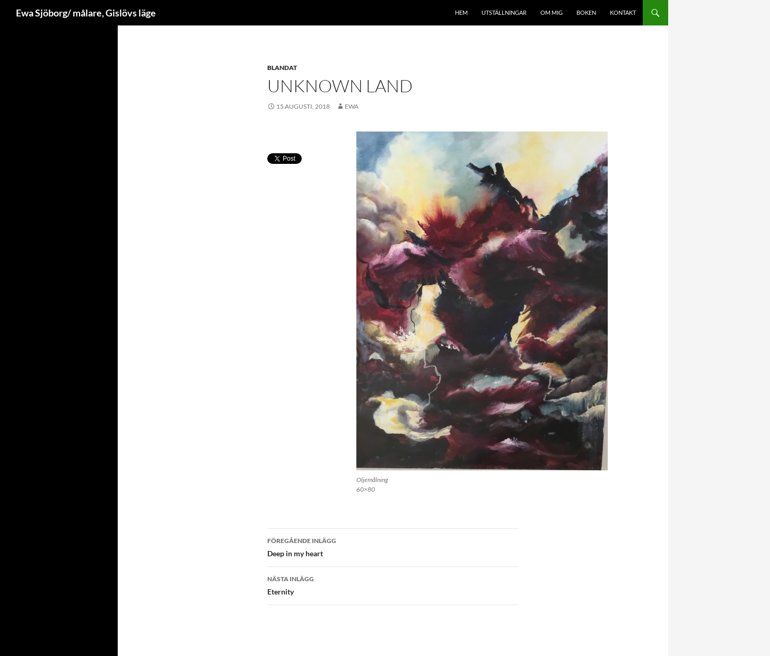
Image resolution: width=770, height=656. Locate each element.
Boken (586, 12)
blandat (282, 68)
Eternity (393, 584)
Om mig (551, 12)
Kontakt (623, 12)
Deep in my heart (393, 546)
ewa (351, 106)
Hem (461, 12)
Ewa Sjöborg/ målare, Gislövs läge (86, 13)
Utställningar (504, 12)
